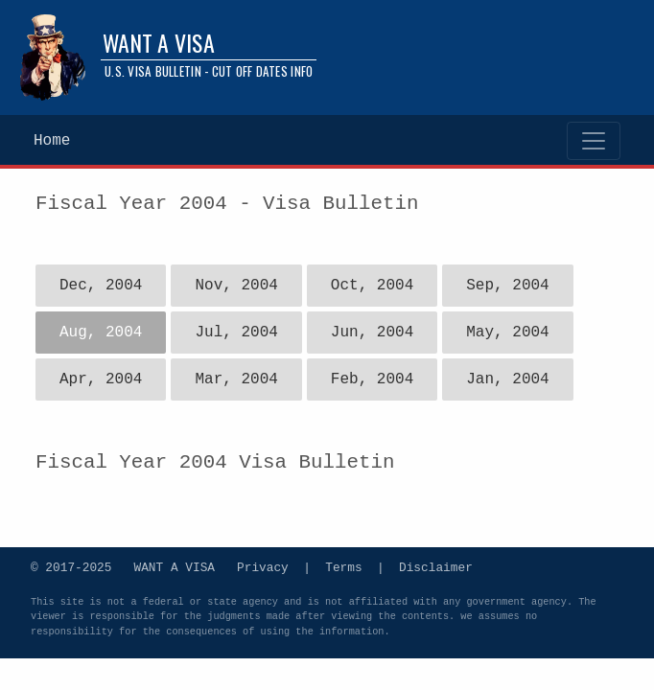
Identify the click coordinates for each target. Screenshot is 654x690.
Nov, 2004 (236, 285)
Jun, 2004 (372, 332)
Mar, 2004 (236, 379)
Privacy (263, 566)
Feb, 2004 (372, 379)
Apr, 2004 (100, 379)
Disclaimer (436, 566)
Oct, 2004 (372, 285)
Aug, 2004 (100, 332)
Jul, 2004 (236, 332)
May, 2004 (507, 332)
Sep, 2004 (507, 285)
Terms (343, 566)
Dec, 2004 (100, 285)
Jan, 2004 (507, 379)
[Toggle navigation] (593, 141)
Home (52, 140)
